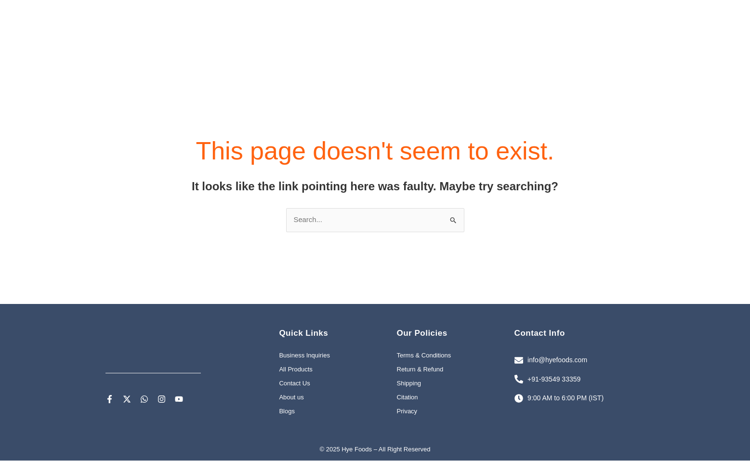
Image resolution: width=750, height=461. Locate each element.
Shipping (409, 384)
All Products (295, 370)
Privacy (407, 412)
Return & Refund (420, 370)
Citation (407, 398)
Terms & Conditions (424, 356)
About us (291, 398)
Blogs (287, 412)
